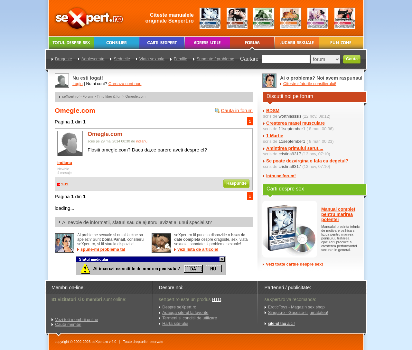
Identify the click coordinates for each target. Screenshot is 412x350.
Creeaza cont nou (125, 83)
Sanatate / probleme (215, 58)
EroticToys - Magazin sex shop (296, 307)
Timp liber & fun (109, 96)
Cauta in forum (237, 110)
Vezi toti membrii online (76, 319)
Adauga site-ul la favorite (185, 312)
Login (77, 83)
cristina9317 (289, 153)
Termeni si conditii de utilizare (189, 318)
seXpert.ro (70, 96)
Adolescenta (93, 58)
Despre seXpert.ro (179, 307)
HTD (216, 299)
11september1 (291, 128)
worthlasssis (289, 116)
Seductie (122, 58)
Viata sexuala (151, 58)
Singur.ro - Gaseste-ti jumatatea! (298, 312)
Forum (87, 96)
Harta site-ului (175, 323)
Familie (180, 58)
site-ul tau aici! (281, 323)
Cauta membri (68, 324)
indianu (64, 162)
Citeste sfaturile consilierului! (309, 83)
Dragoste (63, 58)
